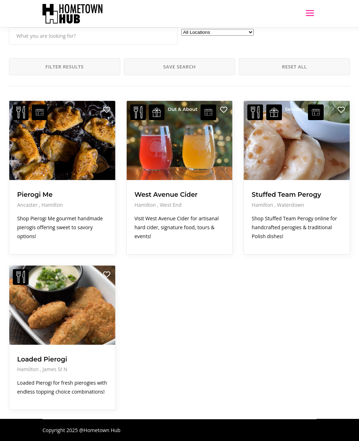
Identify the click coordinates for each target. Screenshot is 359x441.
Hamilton (52, 204)
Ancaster (28, 204)
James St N (54, 369)
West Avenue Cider (166, 195)
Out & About (182, 109)
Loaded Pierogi (42, 359)
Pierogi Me (35, 195)
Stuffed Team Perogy (286, 195)
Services (295, 109)
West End (171, 204)
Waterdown (290, 204)
